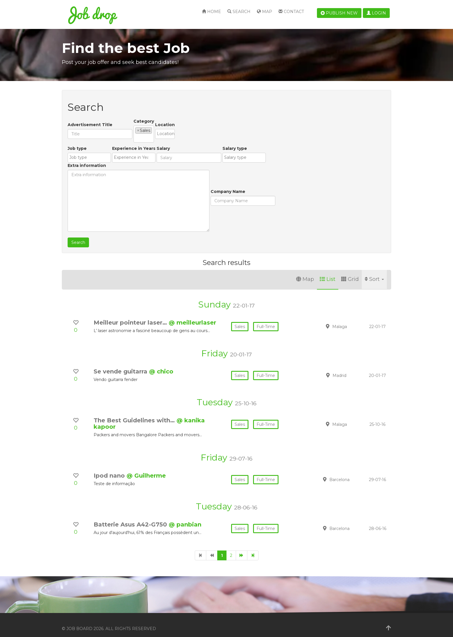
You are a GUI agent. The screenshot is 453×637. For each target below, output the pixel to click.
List (327, 272)
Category (143, 121)
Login (376, 13)
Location (209, 121)
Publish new (339, 13)
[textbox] (155, 130)
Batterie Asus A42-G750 (131, 517)
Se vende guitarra (121, 364)
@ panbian (185, 517)
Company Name (85, 210)
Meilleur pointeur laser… (131, 315)
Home (211, 11)
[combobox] (165, 130)
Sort (374, 272)
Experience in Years (118, 167)
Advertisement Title (90, 121)
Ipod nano (110, 468)
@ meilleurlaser (192, 315)
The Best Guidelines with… (135, 413)
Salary (148, 167)
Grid (350, 272)
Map (264, 11)
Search (238, 11)
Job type (77, 167)
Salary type (219, 167)
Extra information (255, 141)
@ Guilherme (146, 468)
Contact (291, 11)
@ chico (161, 364)
